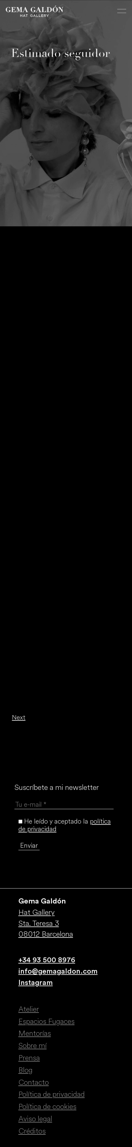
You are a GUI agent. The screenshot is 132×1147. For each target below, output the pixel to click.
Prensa (29, 1058)
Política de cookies (47, 1106)
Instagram (35, 983)
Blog (25, 1070)
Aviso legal (35, 1119)
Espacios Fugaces (46, 1021)
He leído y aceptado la (64, 825)
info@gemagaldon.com (58, 971)
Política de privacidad (51, 1094)
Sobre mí (32, 1045)
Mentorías (34, 1033)
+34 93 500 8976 (46, 960)
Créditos (32, 1131)
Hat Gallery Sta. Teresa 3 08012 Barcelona (45, 923)
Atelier (28, 1009)
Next (18, 717)
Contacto (33, 1082)
